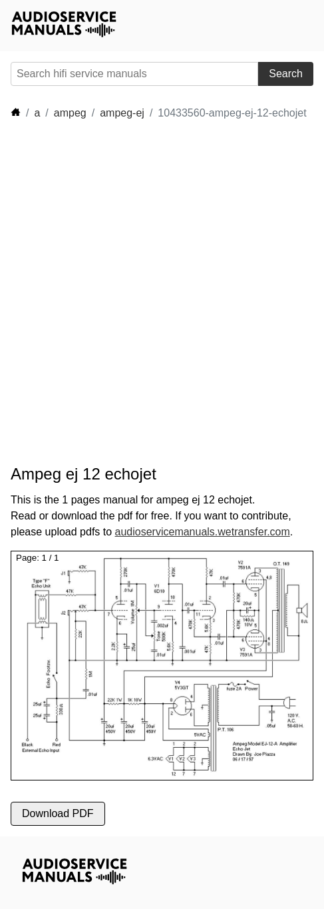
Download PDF (58, 813)
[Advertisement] (162, 293)
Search (286, 73)
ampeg (70, 113)
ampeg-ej (122, 113)
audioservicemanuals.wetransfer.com (202, 531)
